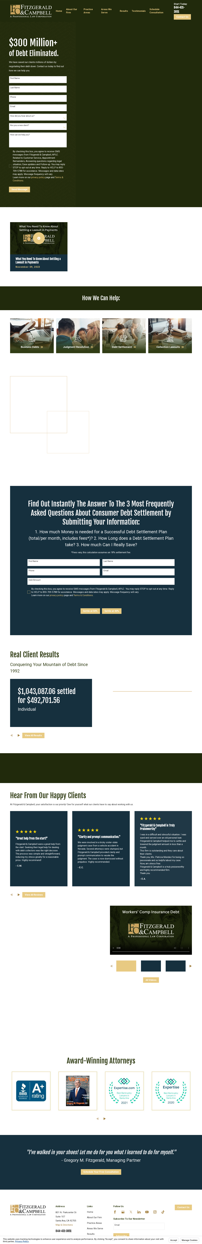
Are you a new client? (19, 125)
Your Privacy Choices (46, 1205)
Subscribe (121, 1156)
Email (12, 106)
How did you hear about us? (22, 116)
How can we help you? (20, 135)
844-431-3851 (63, 1151)
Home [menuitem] (59, 11)
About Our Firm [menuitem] (71, 11)
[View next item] (19, 815)
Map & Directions (64, 1145)
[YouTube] (147, 1132)
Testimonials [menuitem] (139, 11)
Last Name (15, 87)
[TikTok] (163, 1132)
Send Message (19, 189)
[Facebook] (115, 1132)
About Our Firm (94, 1137)
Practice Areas (94, 1143)
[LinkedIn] (139, 1132)
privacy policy (38, 177)
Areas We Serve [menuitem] (106, 11)
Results (91, 1154)
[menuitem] (14, 1208)
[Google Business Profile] (123, 1132)
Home (90, 1132)
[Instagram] (155, 1132)
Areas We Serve (95, 1148)
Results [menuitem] (124, 11)
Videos (90, 1165)
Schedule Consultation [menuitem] (156, 11)
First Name (15, 78)
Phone (13, 97)
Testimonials (93, 1159)
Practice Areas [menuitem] (88, 11)
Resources (92, 1170)
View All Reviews (34, 814)
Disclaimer (92, 1176)
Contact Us (182, 17)
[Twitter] (131, 1132)
